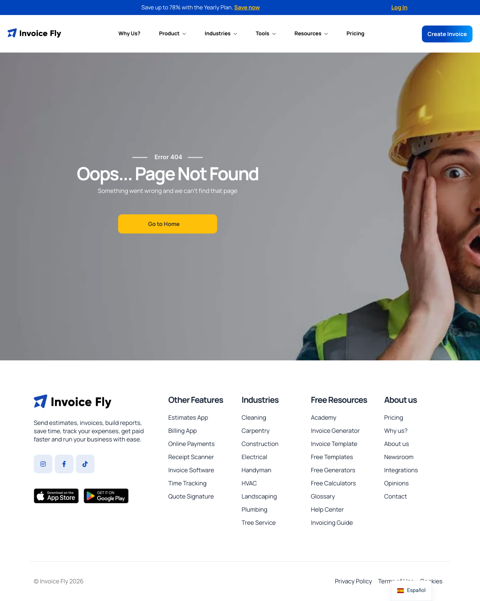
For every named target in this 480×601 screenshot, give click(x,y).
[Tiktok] (85, 464)
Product (172, 34)
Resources (311, 34)
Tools (266, 34)
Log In (399, 7)
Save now (247, 7)
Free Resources (339, 399)
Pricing (355, 34)
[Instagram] (43, 464)
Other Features (195, 399)
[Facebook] (64, 464)
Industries (221, 34)
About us (400, 399)
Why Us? (129, 34)
